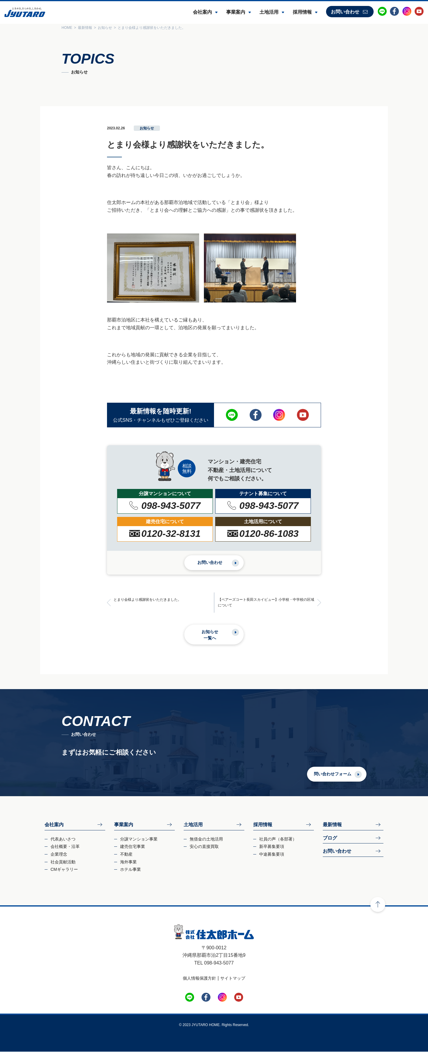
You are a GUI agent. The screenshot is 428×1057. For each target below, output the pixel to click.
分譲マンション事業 (139, 844)
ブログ (330, 843)
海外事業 (128, 867)
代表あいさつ (63, 844)
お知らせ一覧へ (210, 640)
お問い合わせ (345, 11)
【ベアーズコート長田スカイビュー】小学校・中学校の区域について (267, 608)
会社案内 (202, 12)
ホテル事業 (130, 874)
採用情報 (302, 12)
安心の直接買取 (204, 851)
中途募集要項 (271, 859)
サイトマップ (232, 983)
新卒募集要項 (271, 851)
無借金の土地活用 (206, 844)
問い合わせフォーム (349, 779)
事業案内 (235, 12)
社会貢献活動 (63, 867)
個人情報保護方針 (199, 983)
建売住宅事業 (132, 851)
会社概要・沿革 (65, 851)
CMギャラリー (64, 874)
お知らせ (147, 128)
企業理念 (59, 859)
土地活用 (268, 12)
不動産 (126, 859)
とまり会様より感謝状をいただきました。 (151, 605)
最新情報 (332, 829)
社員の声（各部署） (278, 844)
